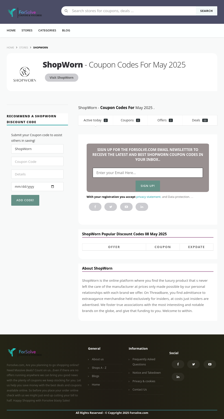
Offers (165, 120)
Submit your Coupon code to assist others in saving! (36, 138)
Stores (27, 30)
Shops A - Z (99, 368)
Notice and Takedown (146, 373)
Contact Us (139, 389)
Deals (200, 120)
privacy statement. (148, 197)
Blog (66, 30)
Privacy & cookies (143, 381)
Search (206, 11)
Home (11, 30)
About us (97, 359)
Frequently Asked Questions (143, 361)
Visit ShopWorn (62, 77)
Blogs (95, 376)
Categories (47, 30)
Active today (96, 120)
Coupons (130, 120)
